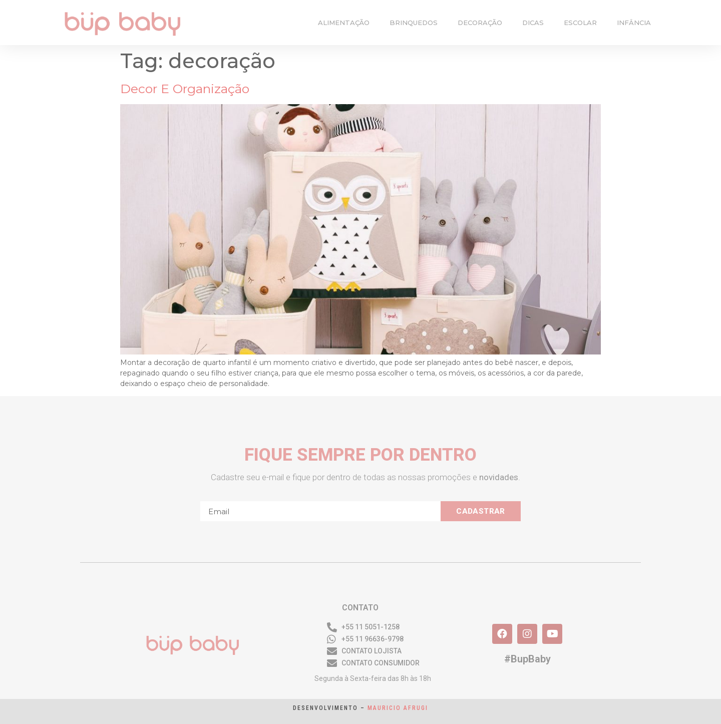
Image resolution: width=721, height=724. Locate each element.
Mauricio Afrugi (398, 707)
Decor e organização (184, 88)
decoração (480, 23)
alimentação (344, 23)
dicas (533, 23)
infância (634, 23)
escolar (580, 23)
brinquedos (414, 23)
